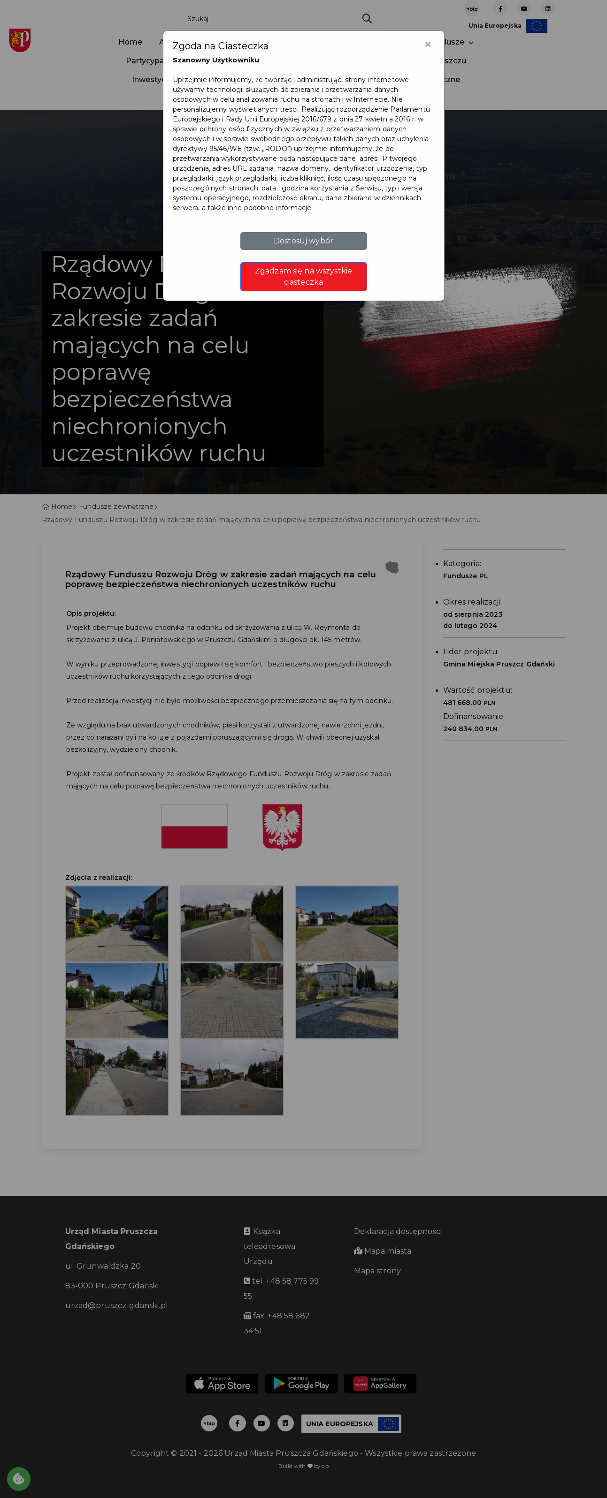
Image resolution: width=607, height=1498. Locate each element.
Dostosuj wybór (303, 240)
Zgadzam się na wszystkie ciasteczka (303, 276)
